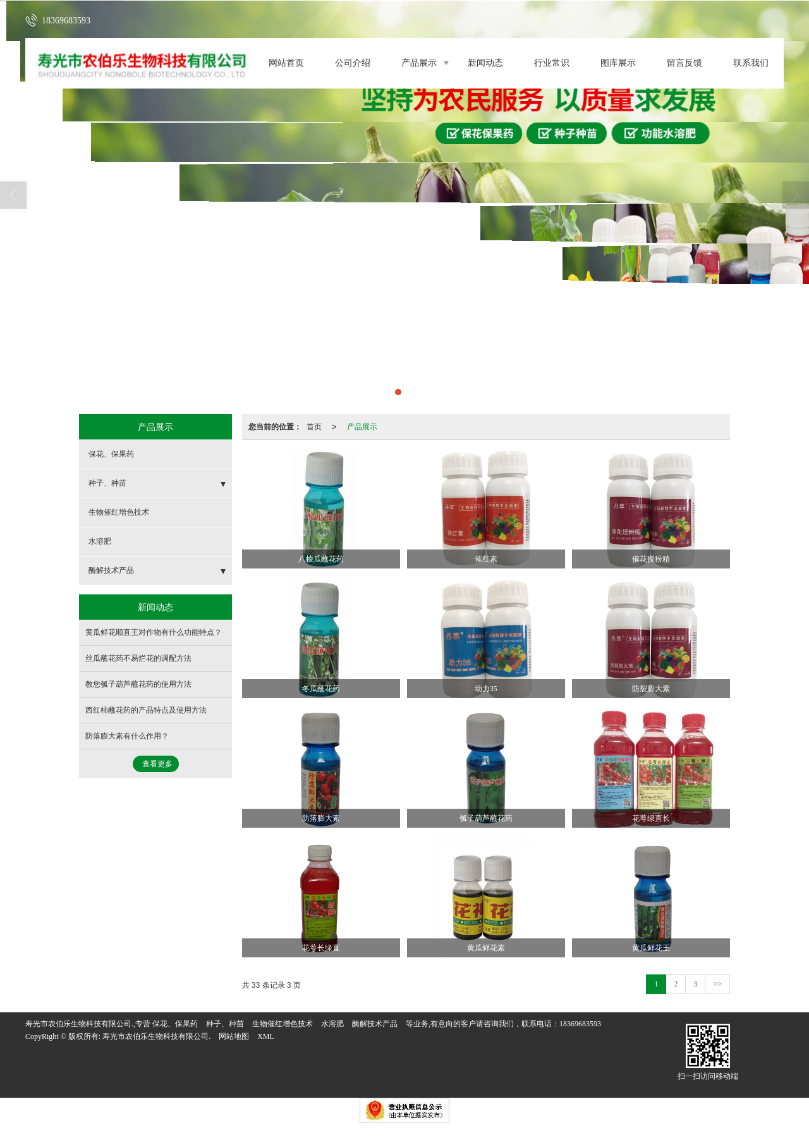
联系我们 (751, 63)
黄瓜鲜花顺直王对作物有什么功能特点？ (153, 632)
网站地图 (234, 1036)
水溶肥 (99, 541)
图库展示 (618, 63)
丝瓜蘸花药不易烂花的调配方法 (138, 658)
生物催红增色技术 (118, 512)
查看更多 (157, 763)
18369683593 (580, 1023)
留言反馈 (684, 63)
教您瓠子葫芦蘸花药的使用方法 (138, 684)
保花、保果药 (111, 454)
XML (265, 1036)
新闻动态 (485, 63)
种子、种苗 (107, 483)
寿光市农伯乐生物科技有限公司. (156, 1036)
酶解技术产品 (111, 570)
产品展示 (419, 63)
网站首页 (286, 63)
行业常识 (551, 63)
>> (717, 983)
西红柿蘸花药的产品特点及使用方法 (146, 710)
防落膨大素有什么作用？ (127, 736)
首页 (314, 426)
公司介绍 (352, 63)
